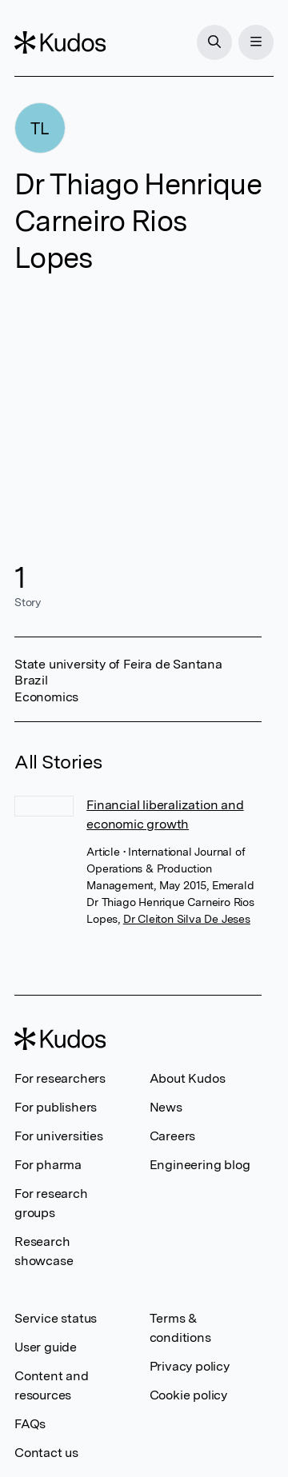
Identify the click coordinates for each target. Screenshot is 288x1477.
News (166, 1107)
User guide (45, 1347)
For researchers (60, 1078)
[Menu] (256, 42)
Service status (55, 1318)
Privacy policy (190, 1366)
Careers (173, 1136)
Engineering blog (200, 1164)
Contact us (46, 1452)
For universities (58, 1136)
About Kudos (188, 1078)
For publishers (55, 1107)
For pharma (48, 1164)
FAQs (30, 1423)
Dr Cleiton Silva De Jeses (186, 918)
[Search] (214, 42)
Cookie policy (188, 1395)
